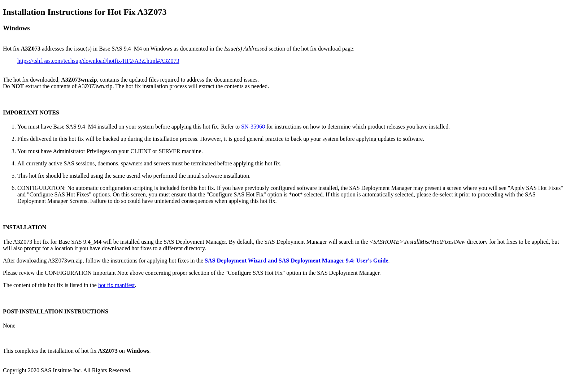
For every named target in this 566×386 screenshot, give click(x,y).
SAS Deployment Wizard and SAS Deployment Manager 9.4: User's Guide (296, 260)
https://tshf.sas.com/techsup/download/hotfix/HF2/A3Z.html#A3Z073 (98, 61)
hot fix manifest (116, 285)
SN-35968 (253, 126)
